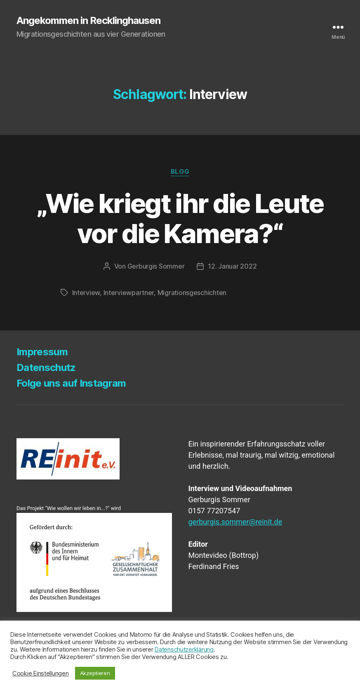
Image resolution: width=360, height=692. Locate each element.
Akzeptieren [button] (95, 673)
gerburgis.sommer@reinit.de (235, 521)
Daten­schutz (46, 367)
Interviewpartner (129, 292)
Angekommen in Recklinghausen (88, 21)
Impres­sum (42, 352)
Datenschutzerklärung (184, 649)
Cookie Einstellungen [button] (40, 673)
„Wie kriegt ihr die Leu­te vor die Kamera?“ (180, 218)
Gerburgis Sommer (156, 266)
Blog (180, 171)
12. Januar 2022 (232, 266)
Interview (86, 292)
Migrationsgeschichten (192, 292)
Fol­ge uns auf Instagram (71, 383)
